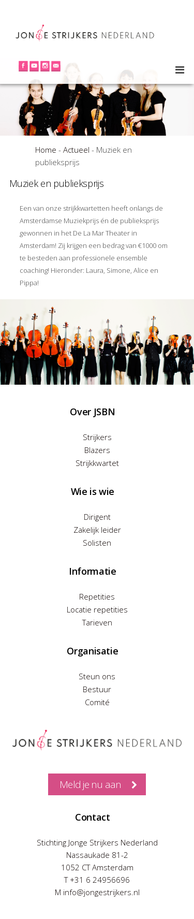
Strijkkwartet (97, 463)
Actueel (76, 149)
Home (45, 149)
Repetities (97, 596)
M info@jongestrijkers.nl (97, 892)
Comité (97, 702)
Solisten (97, 542)
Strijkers (97, 437)
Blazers (97, 450)
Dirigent (97, 517)
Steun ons (97, 676)
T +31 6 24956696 (97, 879)
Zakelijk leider (97, 529)
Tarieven (97, 622)
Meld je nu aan (90, 784)
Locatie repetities (97, 609)
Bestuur (97, 689)
